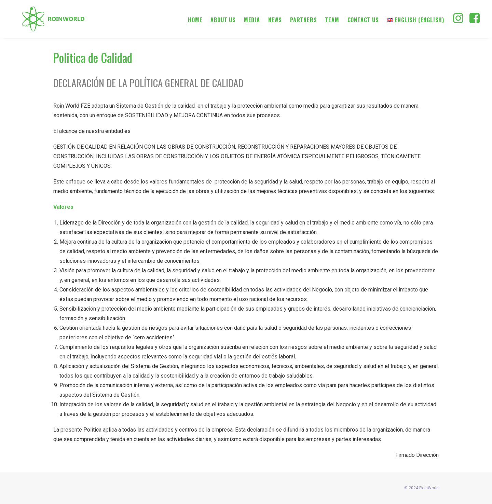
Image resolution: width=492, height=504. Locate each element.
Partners (303, 20)
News (275, 20)
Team (332, 20)
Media (252, 20)
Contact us (363, 20)
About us (222, 20)
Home (195, 20)
